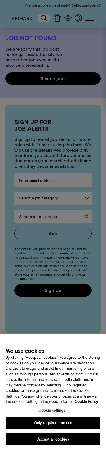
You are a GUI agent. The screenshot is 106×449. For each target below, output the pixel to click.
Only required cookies (53, 425)
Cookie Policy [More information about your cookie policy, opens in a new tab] (86, 404)
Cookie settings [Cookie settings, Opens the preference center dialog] (51, 413)
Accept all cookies (53, 442)
